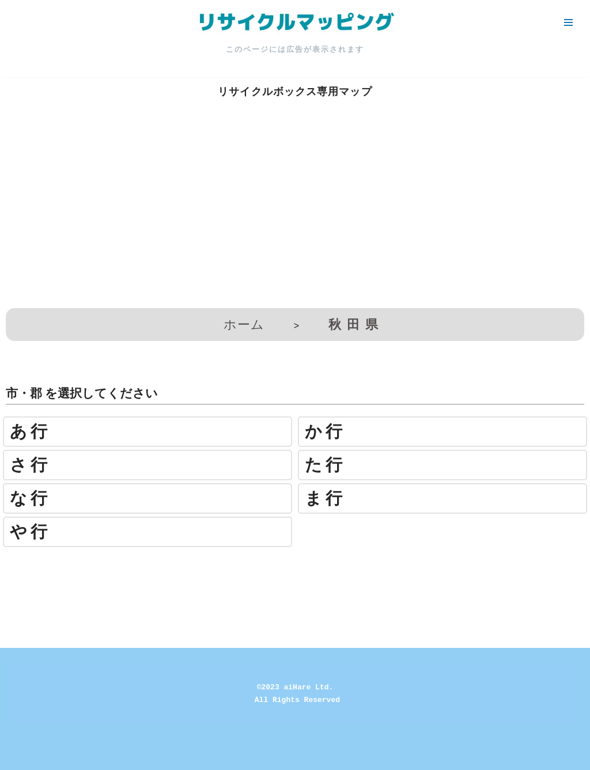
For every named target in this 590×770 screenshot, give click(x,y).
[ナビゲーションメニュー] (568, 22)
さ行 (30, 465)
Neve (19, 755)
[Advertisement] (295, 216)
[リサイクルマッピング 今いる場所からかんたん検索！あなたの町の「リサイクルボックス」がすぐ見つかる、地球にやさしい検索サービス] (295, 22)
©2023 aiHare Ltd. (295, 687)
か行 (325, 431)
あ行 (30, 431)
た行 (325, 465)
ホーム (244, 324)
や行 (30, 532)
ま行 (325, 498)
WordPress (111, 755)
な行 (30, 498)
